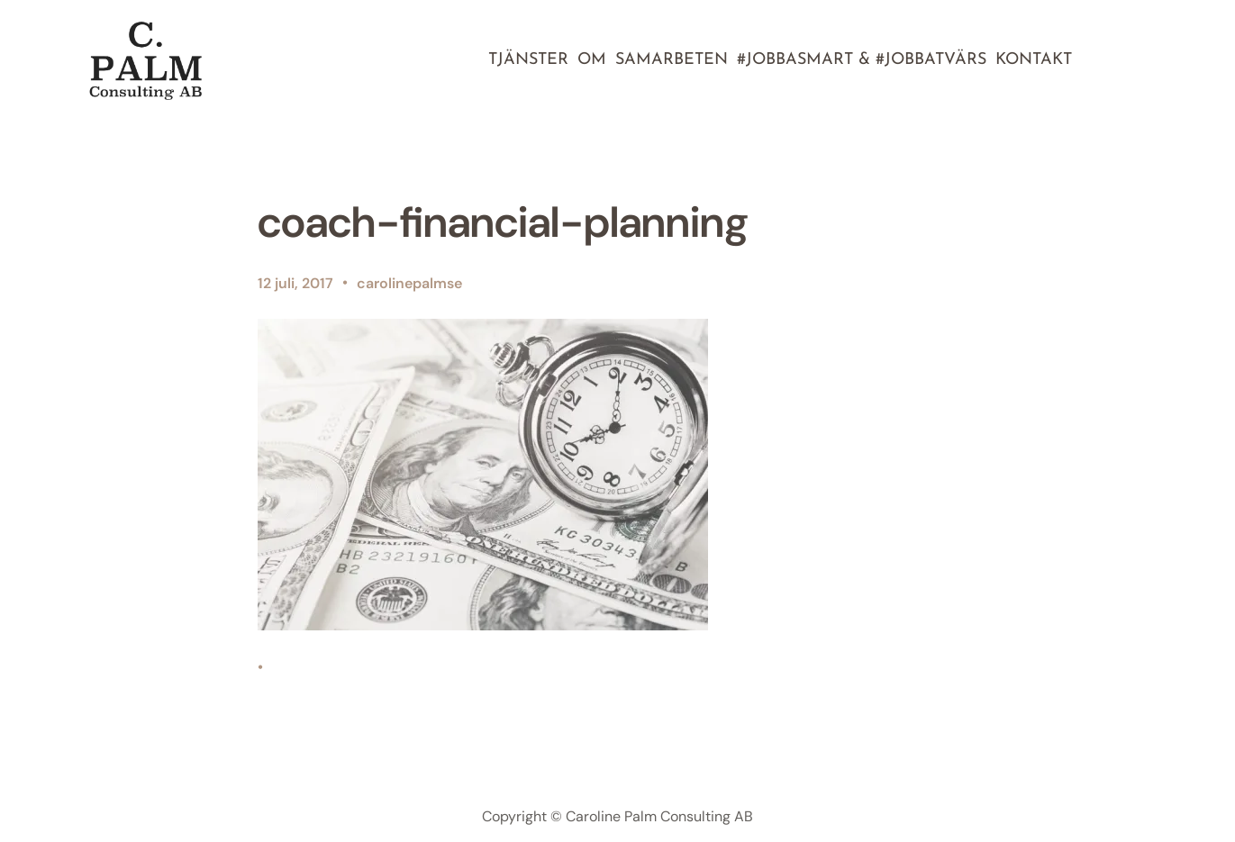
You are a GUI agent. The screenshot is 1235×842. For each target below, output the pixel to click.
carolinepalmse (409, 283)
